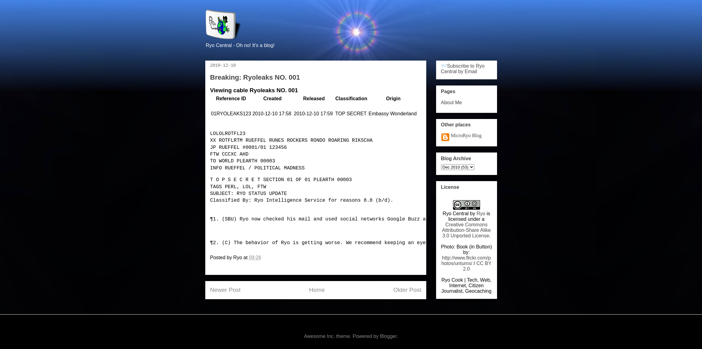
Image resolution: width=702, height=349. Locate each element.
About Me (451, 102)
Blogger (388, 336)
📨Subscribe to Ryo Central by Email (463, 68)
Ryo (480, 213)
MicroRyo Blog (466, 135)
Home (317, 290)
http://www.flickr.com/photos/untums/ (466, 260)
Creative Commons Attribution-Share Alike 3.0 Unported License (466, 230)
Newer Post (225, 290)
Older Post (407, 290)
